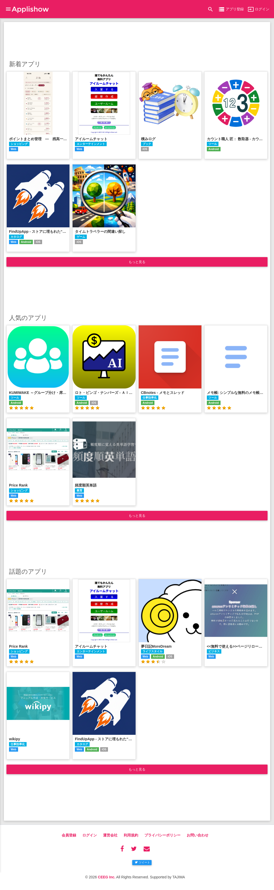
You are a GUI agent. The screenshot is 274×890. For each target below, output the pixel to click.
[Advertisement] (137, 40)
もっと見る (137, 262)
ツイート (142, 862)
